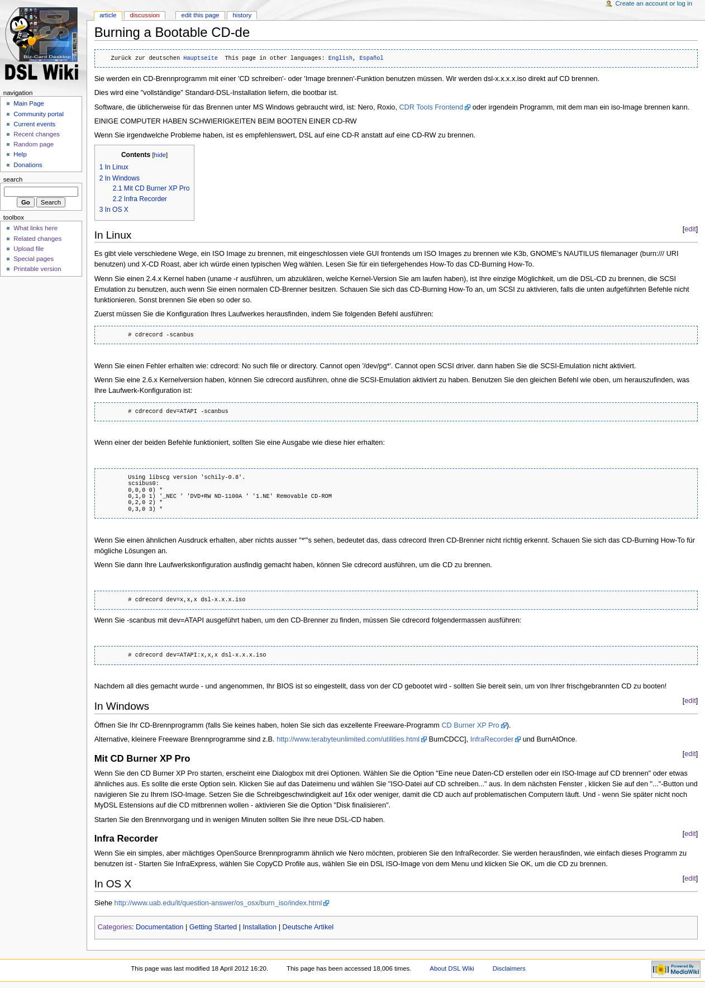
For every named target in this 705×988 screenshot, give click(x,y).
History (241, 15)
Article (108, 15)
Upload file (28, 248)
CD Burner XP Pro (470, 725)
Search (13, 179)
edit (690, 229)
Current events (34, 124)
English (340, 58)
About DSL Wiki (452, 968)
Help (20, 154)
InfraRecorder (492, 739)
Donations (27, 165)
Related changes (37, 238)
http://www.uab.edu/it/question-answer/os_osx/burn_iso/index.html (218, 903)
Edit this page (201, 15)
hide (160, 154)
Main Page (28, 103)
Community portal (38, 114)
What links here (35, 228)
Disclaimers (509, 968)
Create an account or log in (654, 3)
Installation (259, 927)
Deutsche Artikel (308, 927)
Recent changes (36, 134)
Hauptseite (200, 58)
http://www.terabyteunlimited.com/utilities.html (348, 739)
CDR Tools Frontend (431, 107)
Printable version (37, 268)
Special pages (33, 258)
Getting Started (213, 927)
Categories (115, 927)
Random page (33, 144)
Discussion (144, 15)
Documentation (159, 927)
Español (371, 58)
